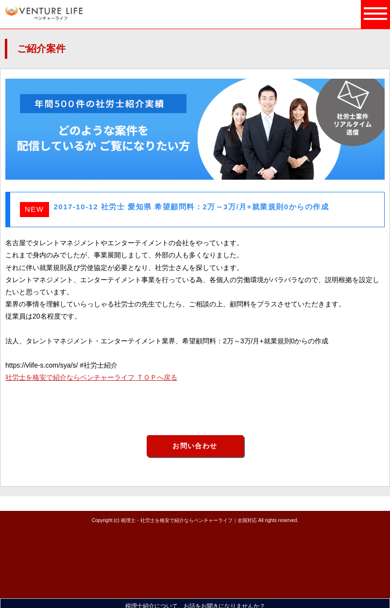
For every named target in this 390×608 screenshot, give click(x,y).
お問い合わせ (194, 446)
